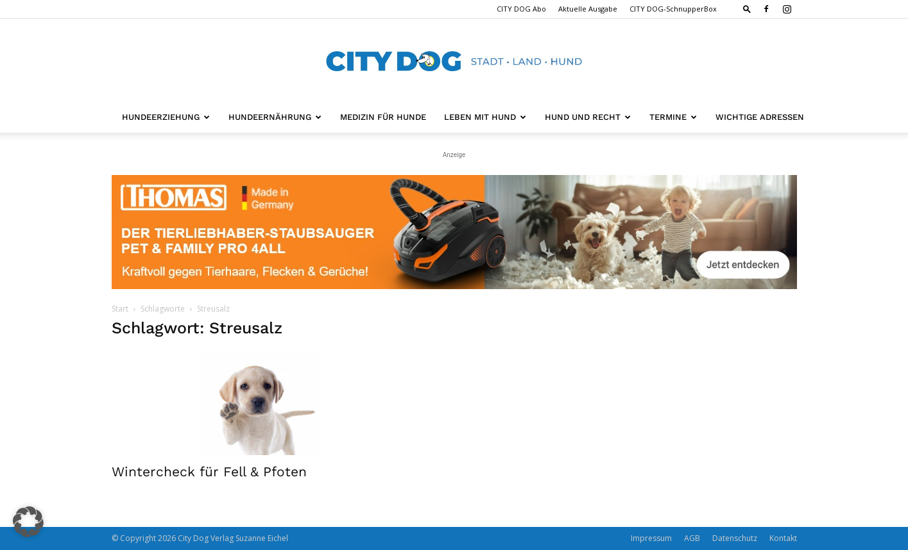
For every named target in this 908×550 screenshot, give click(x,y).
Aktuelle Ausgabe (587, 8)
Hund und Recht (588, 117)
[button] (747, 8)
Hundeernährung (274, 117)
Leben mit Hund (485, 117)
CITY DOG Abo (521, 8)
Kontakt (783, 538)
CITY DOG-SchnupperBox (673, 8)
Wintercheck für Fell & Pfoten (209, 471)
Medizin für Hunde (383, 117)
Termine (673, 117)
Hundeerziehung (166, 117)
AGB (692, 538)
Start (120, 308)
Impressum (651, 538)
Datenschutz (734, 538)
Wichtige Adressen (759, 117)
